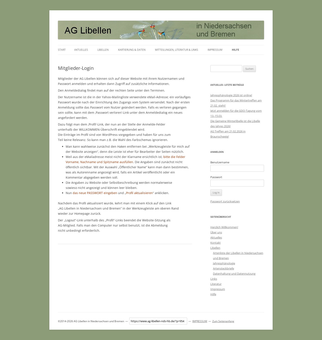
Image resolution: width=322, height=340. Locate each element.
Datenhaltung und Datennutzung (234, 274)
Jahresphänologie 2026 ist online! (231, 95)
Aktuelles (81, 50)
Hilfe (235, 50)
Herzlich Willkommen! (224, 227)
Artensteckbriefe (223, 268)
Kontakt (215, 243)
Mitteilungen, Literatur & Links (176, 50)
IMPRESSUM (199, 321)
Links (213, 279)
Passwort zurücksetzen (225, 201)
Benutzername (219, 162)
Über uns (216, 232)
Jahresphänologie (224, 263)
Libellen (103, 50)
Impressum (215, 50)
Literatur (216, 284)
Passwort (216, 177)
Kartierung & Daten (132, 50)
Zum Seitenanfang (223, 321)
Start (62, 50)
